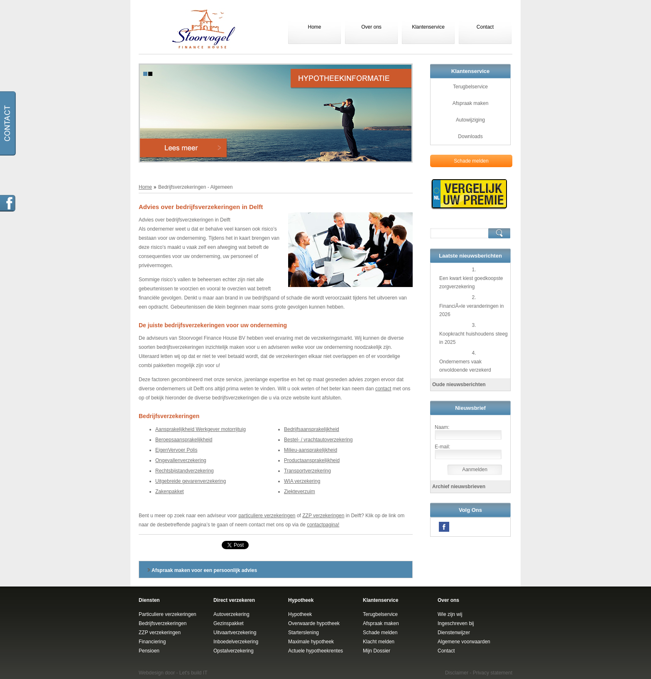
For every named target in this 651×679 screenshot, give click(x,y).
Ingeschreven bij (456, 623)
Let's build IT (193, 673)
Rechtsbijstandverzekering (184, 471)
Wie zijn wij (450, 614)
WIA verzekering (302, 481)
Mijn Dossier (376, 651)
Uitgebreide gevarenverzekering (190, 481)
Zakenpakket (169, 491)
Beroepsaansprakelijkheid (183, 440)
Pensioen (149, 651)
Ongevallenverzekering (180, 460)
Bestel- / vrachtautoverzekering (318, 440)
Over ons (371, 27)
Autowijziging (470, 120)
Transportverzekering (307, 471)
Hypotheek (300, 614)
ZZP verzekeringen (323, 515)
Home (314, 27)
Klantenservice (428, 27)
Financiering (152, 642)
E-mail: (442, 447)
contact (383, 389)
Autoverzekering (231, 614)
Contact (485, 27)
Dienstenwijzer (454, 632)
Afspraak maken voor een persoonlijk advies (204, 570)
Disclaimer (456, 673)
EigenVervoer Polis (176, 450)
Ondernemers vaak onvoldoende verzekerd (465, 366)
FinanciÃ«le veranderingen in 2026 (471, 310)
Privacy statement (492, 673)
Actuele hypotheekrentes (315, 651)
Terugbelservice (470, 87)
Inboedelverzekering (235, 642)
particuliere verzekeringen (266, 515)
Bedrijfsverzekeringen (162, 623)
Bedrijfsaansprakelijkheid (311, 429)
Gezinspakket (228, 623)
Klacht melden (378, 642)
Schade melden (471, 161)
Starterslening (303, 632)
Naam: (442, 427)
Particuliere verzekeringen (167, 614)
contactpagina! (323, 525)
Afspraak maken (471, 103)
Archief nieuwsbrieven (458, 486)
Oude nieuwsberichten (459, 384)
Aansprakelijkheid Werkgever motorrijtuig (200, 429)
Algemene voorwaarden (464, 642)
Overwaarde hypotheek (314, 623)
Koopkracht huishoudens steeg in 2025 (473, 338)
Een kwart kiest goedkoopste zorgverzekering (471, 282)
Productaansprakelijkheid (312, 460)
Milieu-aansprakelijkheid (310, 450)
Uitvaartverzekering (234, 632)
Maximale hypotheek (311, 642)
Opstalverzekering (233, 651)
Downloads (470, 136)
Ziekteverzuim (299, 491)
